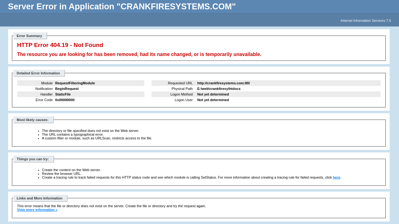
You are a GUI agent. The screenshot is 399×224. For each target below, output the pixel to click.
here (336, 177)
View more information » (37, 210)
